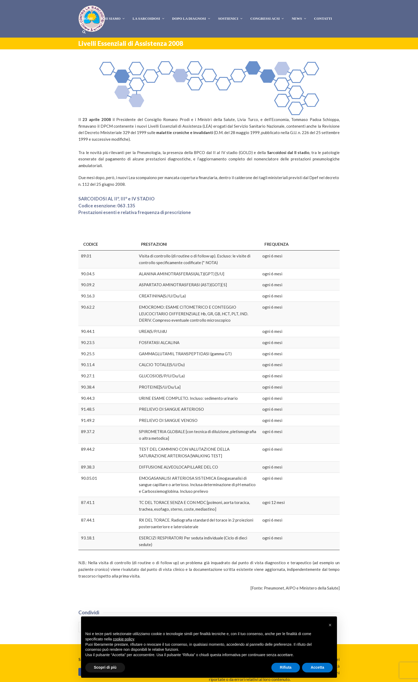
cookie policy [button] (123, 639)
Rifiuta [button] (286, 667)
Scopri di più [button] (105, 667)
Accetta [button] (317, 667)
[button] (90, 574)
